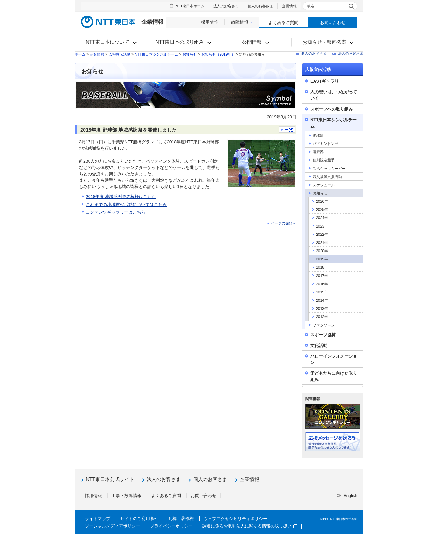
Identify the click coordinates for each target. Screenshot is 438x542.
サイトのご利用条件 (139, 518)
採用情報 (209, 22)
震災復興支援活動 (327, 177)
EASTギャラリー (326, 81)
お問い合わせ (333, 22)
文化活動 (318, 345)
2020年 (322, 251)
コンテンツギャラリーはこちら (115, 212)
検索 (310, 6)
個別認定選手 (324, 160)
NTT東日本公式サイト (110, 479)
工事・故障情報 (126, 495)
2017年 (322, 276)
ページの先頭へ (283, 223)
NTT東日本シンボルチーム (156, 54)
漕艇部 (318, 152)
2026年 (322, 201)
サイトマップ (97, 518)
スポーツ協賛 (323, 334)
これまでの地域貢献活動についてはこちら (126, 204)
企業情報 (289, 6)
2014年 (322, 300)
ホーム (80, 54)
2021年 (322, 243)
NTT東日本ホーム (190, 6)
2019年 (322, 259)
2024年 (322, 218)
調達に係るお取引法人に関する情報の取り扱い (249, 525)
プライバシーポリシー (171, 525)
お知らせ (189, 54)
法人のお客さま (226, 6)
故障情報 (241, 22)
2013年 (322, 309)
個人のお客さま (260, 6)
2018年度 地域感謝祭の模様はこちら (121, 196)
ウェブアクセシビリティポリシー (235, 518)
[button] (111, 42)
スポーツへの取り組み (331, 109)
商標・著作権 (181, 518)
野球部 (318, 135)
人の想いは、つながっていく (333, 95)
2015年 (322, 292)
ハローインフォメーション (333, 359)
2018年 (322, 267)
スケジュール (324, 185)
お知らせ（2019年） (218, 54)
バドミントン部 (325, 144)
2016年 (322, 284)
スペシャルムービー (329, 168)
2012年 (322, 317)
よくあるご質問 (283, 22)
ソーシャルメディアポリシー (112, 525)
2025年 (322, 210)
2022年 (322, 234)
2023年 (322, 226)
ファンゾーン (324, 325)
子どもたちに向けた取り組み (333, 376)
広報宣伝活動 (119, 54)
